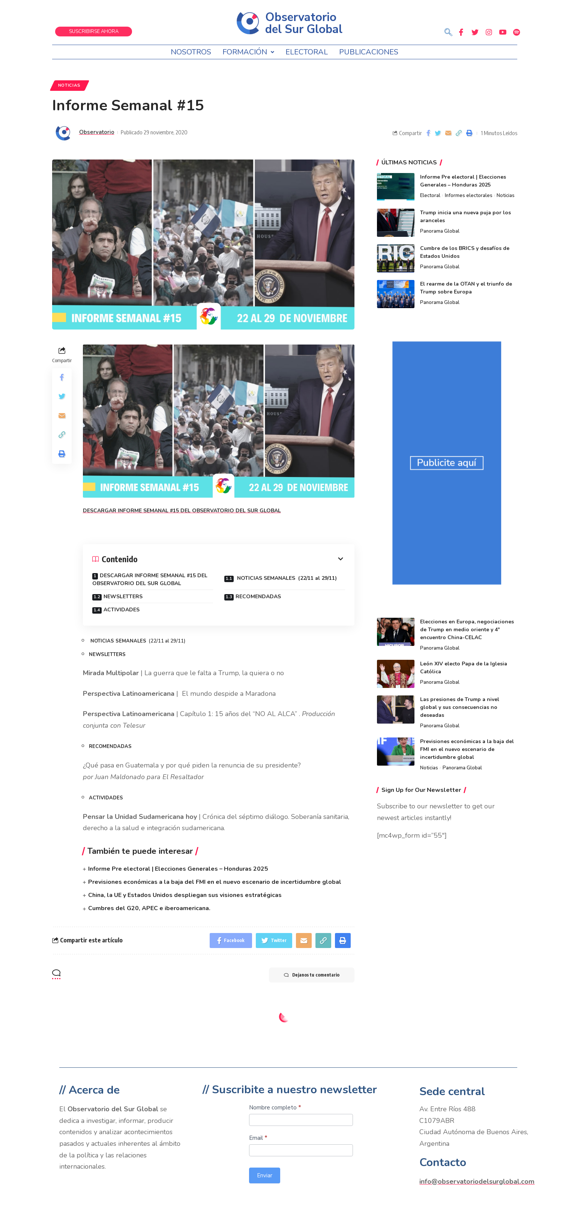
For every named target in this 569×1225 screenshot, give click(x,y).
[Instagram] (489, 32)
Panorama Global (439, 231)
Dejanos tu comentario (311, 975)
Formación (248, 52)
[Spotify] (516, 32)
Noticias (69, 85)
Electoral (306, 52)
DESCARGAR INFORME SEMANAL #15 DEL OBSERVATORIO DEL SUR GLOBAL (149, 579)
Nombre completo (275, 1107)
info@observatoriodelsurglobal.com (476, 1181)
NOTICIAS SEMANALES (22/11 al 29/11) (286, 578)
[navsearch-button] (448, 33)
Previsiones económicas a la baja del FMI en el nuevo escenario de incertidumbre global (214, 882)
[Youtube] (502, 32)
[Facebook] (461, 32)
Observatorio (96, 132)
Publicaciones (368, 52)
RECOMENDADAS (258, 596)
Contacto (442, 1162)
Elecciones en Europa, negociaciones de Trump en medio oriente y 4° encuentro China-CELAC (467, 629)
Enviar (264, 1175)
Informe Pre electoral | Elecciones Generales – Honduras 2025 (178, 869)
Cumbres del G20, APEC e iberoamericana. (149, 908)
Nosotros (191, 52)
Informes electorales (468, 195)
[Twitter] (475, 32)
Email (258, 1138)
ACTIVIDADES (122, 609)
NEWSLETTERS (124, 596)
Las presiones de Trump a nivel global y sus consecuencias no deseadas (459, 707)
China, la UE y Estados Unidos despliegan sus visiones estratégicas (185, 895)
